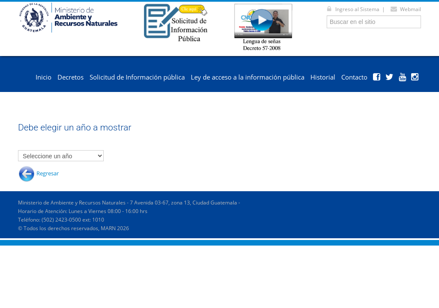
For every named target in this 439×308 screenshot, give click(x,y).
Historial (322, 77)
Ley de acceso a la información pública (247, 77)
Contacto (354, 77)
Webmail (404, 9)
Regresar (47, 173)
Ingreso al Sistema (351, 9)
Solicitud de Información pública (137, 77)
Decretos (70, 77)
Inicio (43, 77)
